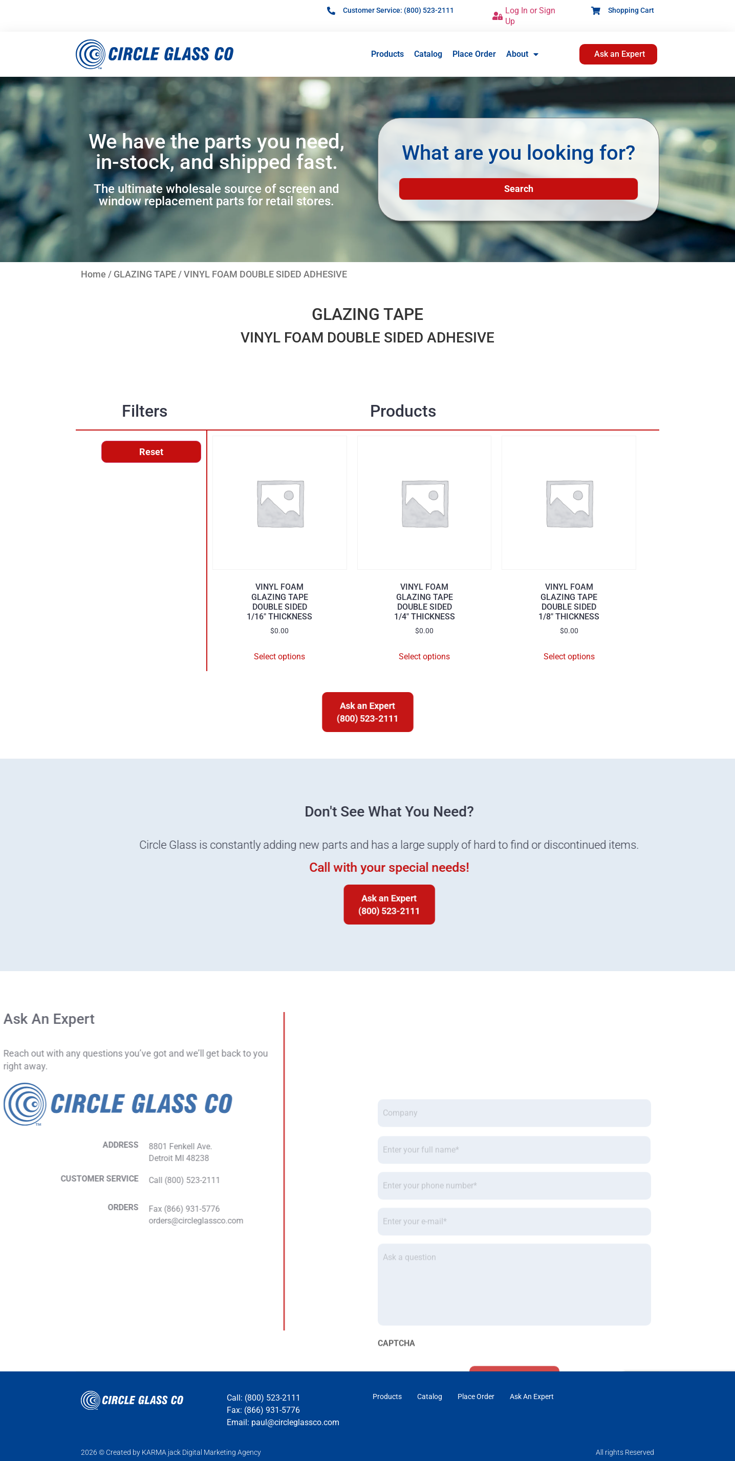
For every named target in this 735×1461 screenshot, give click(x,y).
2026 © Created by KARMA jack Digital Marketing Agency (171, 1452)
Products (387, 54)
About (522, 54)
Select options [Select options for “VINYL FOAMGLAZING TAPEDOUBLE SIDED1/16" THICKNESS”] (279, 656)
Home (93, 274)
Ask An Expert (532, 1396)
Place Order (474, 54)
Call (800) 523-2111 (51, 1180)
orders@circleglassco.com (62, 1221)
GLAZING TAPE (145, 274)
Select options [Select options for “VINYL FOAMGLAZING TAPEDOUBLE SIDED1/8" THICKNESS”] (569, 656)
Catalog (428, 54)
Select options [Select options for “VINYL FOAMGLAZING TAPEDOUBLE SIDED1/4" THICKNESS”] (424, 656)
